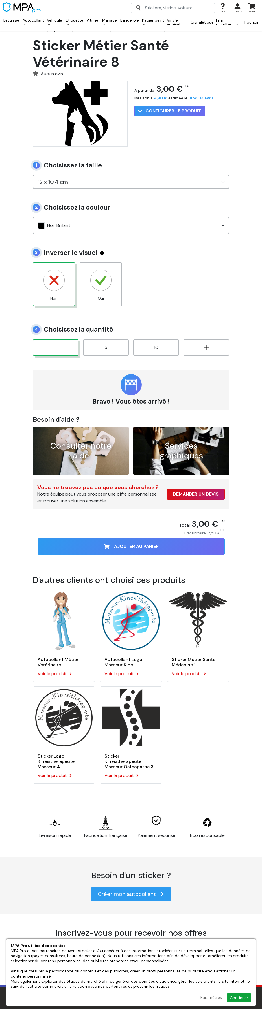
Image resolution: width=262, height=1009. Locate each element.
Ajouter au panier (131, 546)
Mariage (109, 21)
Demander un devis (196, 494)
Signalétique (202, 22)
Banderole (129, 21)
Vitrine (92, 21)
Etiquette (74, 21)
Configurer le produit (169, 111)
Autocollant (33, 21)
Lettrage (11, 21)
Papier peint (153, 21)
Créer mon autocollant (131, 894)
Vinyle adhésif (173, 22)
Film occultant (227, 22)
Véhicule (54, 21)
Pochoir (251, 22)
